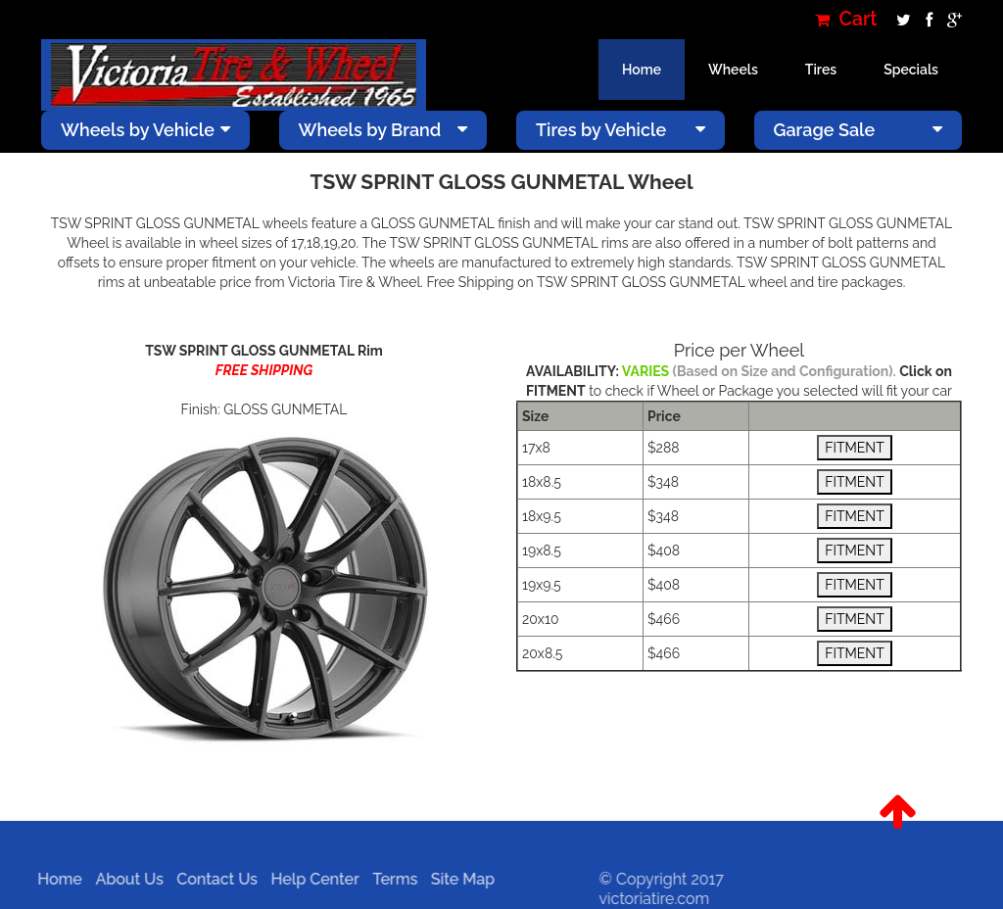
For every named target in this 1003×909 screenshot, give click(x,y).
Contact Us (212, 879)
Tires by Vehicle (620, 130)
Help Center (309, 879)
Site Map (457, 879)
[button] (897, 812)
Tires (820, 69)
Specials (911, 69)
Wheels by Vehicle (145, 130)
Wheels (733, 69)
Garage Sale (858, 130)
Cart (846, 19)
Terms (389, 879)
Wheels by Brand (383, 130)
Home (641, 69)
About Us (124, 879)
